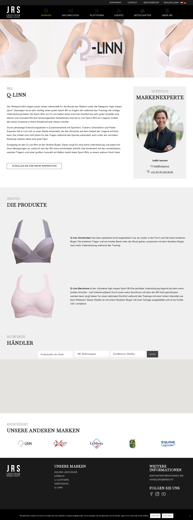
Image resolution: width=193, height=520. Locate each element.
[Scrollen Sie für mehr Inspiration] (34, 166)
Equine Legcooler (65, 472)
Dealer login (171, 2)
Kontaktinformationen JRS (166, 475)
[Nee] (190, 515)
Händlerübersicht (161, 479)
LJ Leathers (61, 479)
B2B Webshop (151, 2)
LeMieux (59, 476)
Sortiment (115, 2)
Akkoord (155, 516)
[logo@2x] (13, 12)
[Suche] (182, 16)
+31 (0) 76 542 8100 (162, 172)
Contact (132, 2)
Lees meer (167, 516)
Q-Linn (58, 487)
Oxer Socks (61, 483)
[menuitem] (115, 2)
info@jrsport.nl (161, 166)
